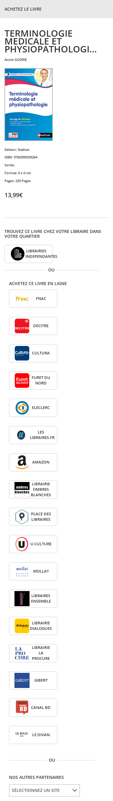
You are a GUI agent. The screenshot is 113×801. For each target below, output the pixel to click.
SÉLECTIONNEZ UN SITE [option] (36, 790)
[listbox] (44, 790)
